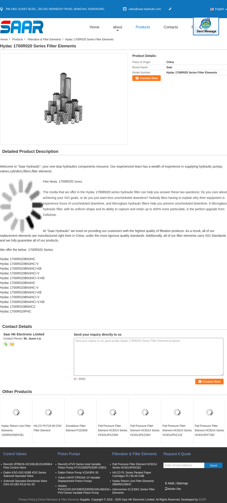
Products (143, 27)
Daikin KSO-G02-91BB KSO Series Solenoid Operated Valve (24, 474)
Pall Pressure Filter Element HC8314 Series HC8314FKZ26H (145, 430)
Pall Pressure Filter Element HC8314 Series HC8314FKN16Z (134, 466)
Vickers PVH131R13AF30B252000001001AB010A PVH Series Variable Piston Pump (83, 489)
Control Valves (15, 454)
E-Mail (169, 483)
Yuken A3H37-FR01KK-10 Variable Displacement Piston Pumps (79, 479)
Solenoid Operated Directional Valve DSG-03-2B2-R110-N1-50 (25, 482)
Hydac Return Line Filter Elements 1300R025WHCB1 (16, 430)
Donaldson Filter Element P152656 (76, 428)
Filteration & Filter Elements (44, 39)
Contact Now (149, 78)
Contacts (171, 27)
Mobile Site (173, 489)
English (221, 9)
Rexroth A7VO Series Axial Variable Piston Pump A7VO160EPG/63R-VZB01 (82, 466)
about (117, 27)
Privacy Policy (27, 499)
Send (213, 465)
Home (94, 27)
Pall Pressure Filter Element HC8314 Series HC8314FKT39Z (209, 430)
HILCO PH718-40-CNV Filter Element (48, 428)
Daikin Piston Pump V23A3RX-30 (78, 472)
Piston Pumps (69, 454)
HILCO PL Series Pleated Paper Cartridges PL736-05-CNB (131, 474)
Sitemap (182, 483)
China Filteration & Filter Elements (58, 499)
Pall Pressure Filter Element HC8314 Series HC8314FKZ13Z (177, 430)
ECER (202, 499)
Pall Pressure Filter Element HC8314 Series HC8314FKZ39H (112, 430)
